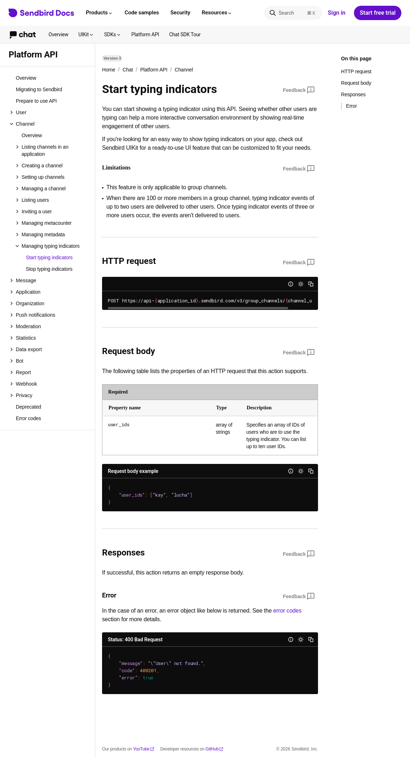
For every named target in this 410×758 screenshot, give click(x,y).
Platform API (145, 34)
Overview (58, 34)
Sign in (336, 12)
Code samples (142, 12)
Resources (217, 12)
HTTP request (356, 71)
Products (99, 12)
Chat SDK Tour (185, 34)
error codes (287, 611)
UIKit (86, 34)
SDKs (112, 34)
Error (351, 106)
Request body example (133, 471)
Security (180, 12)
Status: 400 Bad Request (135, 639)
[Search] (293, 12)
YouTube (144, 749)
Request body (356, 83)
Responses (353, 94)
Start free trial (378, 12)
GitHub (215, 749)
